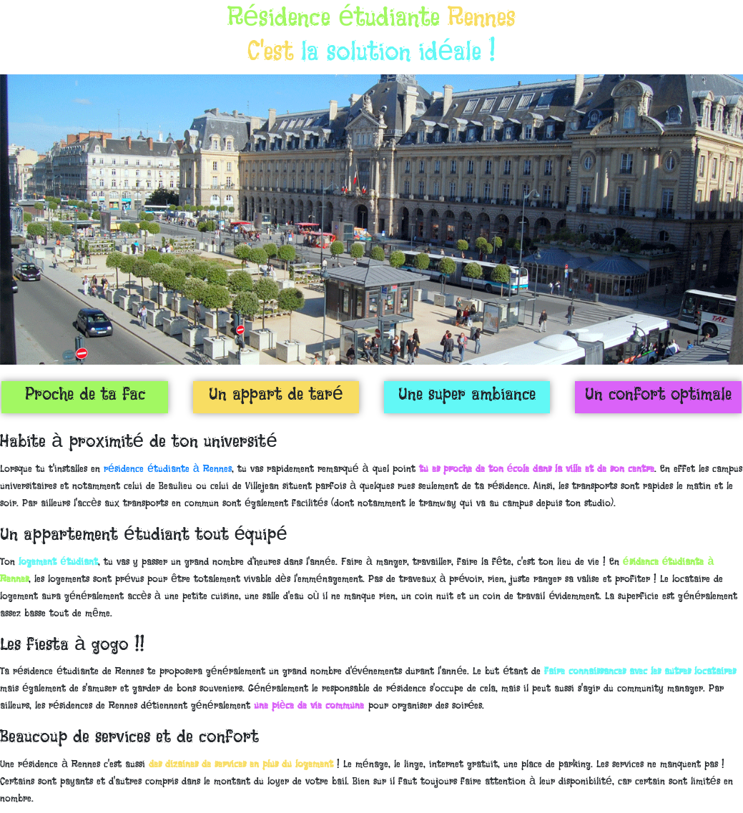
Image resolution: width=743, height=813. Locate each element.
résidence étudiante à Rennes (168, 468)
